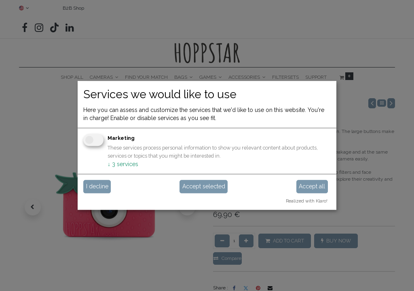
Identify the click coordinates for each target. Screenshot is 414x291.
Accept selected (203, 186)
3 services (123, 164)
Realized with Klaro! (306, 201)
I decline (97, 186)
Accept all (312, 186)
